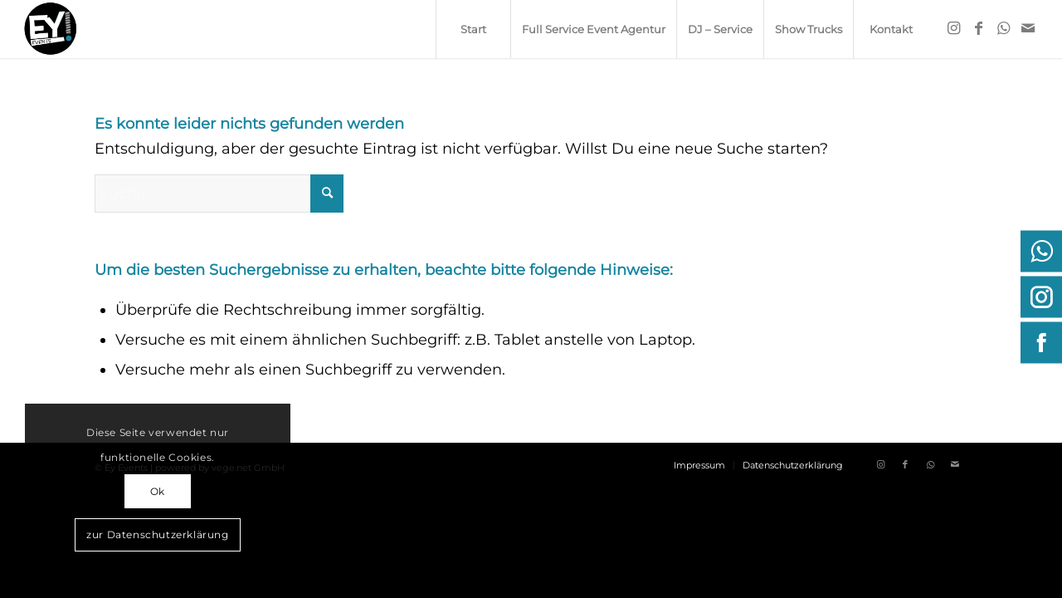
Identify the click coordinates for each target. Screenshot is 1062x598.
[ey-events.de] (51, 29)
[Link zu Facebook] (978, 28)
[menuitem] (473, 29)
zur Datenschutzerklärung (157, 534)
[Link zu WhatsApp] (1003, 28)
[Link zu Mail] (1028, 28)
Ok (157, 491)
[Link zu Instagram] (953, 28)
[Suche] (219, 193)
